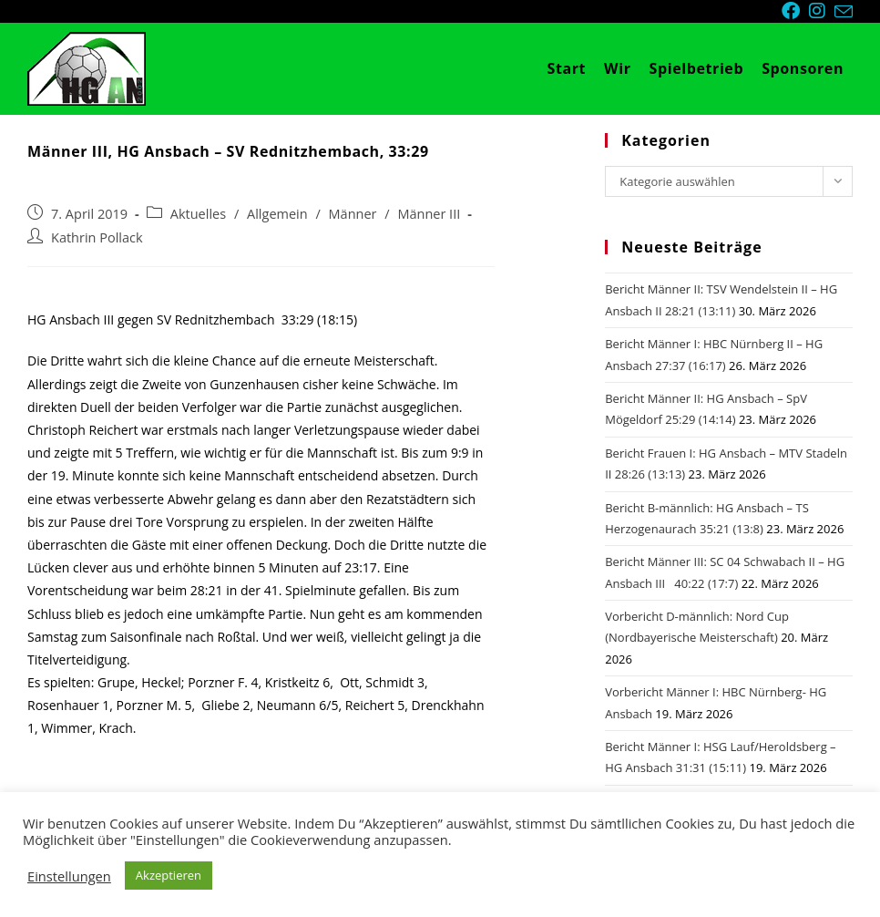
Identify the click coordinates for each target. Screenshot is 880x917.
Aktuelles (198, 213)
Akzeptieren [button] (168, 875)
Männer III (428, 213)
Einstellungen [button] (69, 876)
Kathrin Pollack (97, 237)
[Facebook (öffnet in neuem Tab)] (795, 11)
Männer (353, 213)
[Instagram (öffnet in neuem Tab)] (821, 11)
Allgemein (277, 213)
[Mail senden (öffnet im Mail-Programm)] (843, 12)
